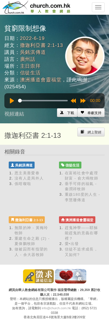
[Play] (12, 100)
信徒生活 (30, 73)
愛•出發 (72, 243)
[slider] (43, 100)
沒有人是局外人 (29, 178)
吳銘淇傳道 (33, 52)
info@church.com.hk (56, 308)
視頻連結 (14, 114)
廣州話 (28, 59)
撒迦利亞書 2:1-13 (41, 45)
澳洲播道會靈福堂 (41, 80)
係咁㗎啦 (23, 184)
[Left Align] (91, 112)
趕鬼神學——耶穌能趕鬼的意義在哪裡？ (81, 233)
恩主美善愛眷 (27, 173)
